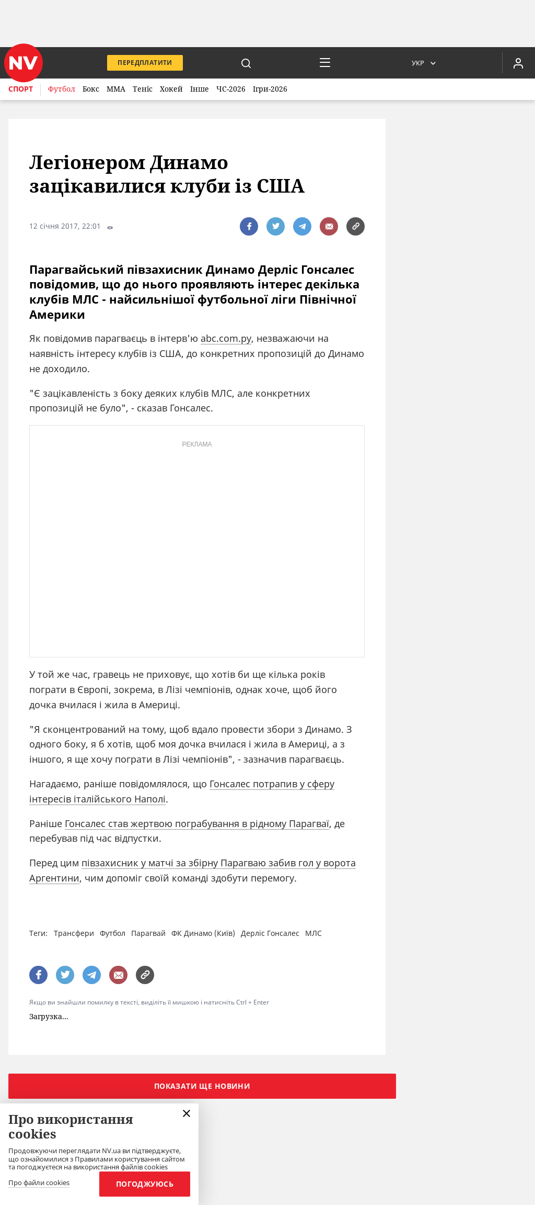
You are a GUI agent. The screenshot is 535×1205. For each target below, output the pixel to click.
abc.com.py (226, 338)
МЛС (313, 933)
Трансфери (74, 933)
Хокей (171, 89)
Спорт (20, 89)
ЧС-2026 (231, 89)
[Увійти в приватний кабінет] (518, 62)
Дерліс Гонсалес (270, 933)
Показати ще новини (202, 1086)
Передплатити (145, 62)
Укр (418, 63)
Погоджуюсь (144, 1184)
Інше (199, 89)
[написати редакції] (329, 226)
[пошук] (246, 63)
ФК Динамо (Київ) (203, 933)
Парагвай (148, 933)
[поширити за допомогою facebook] (249, 226)
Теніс (143, 89)
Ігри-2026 (270, 89)
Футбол (61, 89)
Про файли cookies (38, 1183)
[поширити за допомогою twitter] (275, 226)
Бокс (91, 89)
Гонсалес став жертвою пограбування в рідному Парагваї (197, 823)
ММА (116, 89)
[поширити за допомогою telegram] (302, 226)
